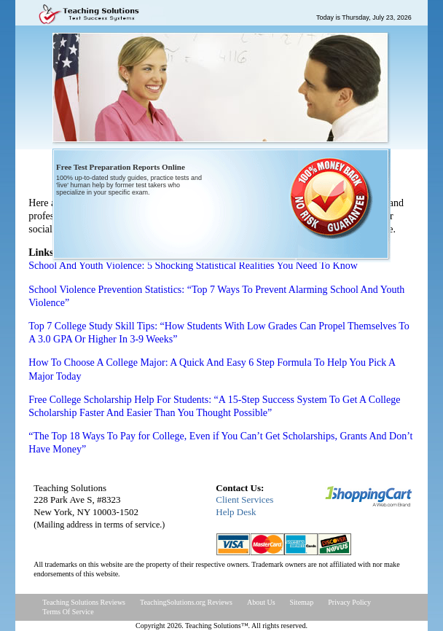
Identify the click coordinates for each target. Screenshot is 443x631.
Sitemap (302, 602)
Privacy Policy (349, 602)
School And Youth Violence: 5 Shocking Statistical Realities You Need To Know (193, 265)
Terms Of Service (67, 612)
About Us (261, 602)
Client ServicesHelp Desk (244, 505)
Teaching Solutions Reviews (83, 602)
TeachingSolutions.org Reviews (186, 602)
